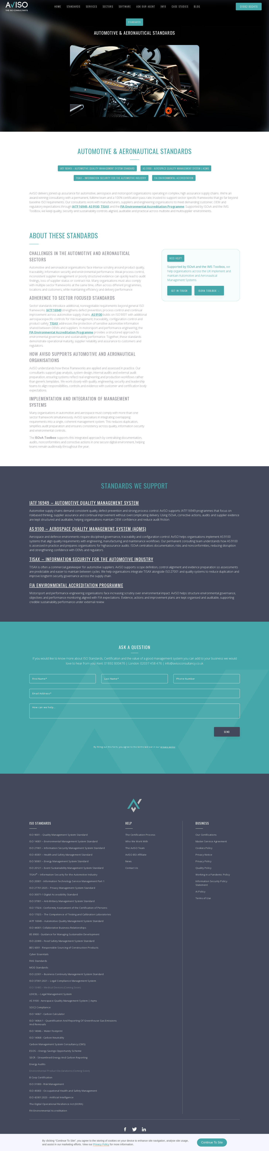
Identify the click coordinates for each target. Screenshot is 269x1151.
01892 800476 (249, 6)
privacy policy (167, 746)
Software (125, 6)
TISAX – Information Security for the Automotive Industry (111, 178)
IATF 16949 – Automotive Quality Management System (84, 502)
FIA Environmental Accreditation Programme (76, 585)
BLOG (197, 6)
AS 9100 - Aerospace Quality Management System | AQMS (176, 168)
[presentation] (57, 731)
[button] (73, 6)
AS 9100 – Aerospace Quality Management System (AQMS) (87, 528)
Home (57, 6)
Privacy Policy (101, 1144)
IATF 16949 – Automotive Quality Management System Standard (97, 168)
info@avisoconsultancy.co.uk (184, 663)
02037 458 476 (151, 663)
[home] (15, 6)
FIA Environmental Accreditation (173, 178)
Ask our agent (145, 6)
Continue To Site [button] (212, 1142)
